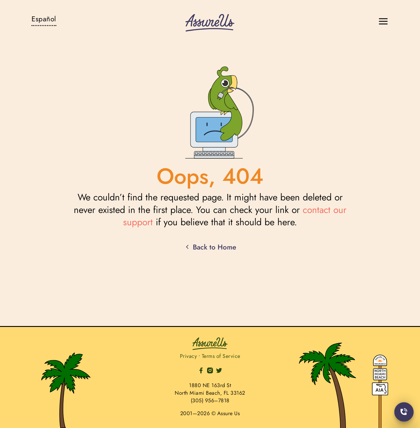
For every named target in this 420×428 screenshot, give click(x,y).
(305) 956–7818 (210, 400)
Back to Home (210, 247)
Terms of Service (221, 356)
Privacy (188, 356)
